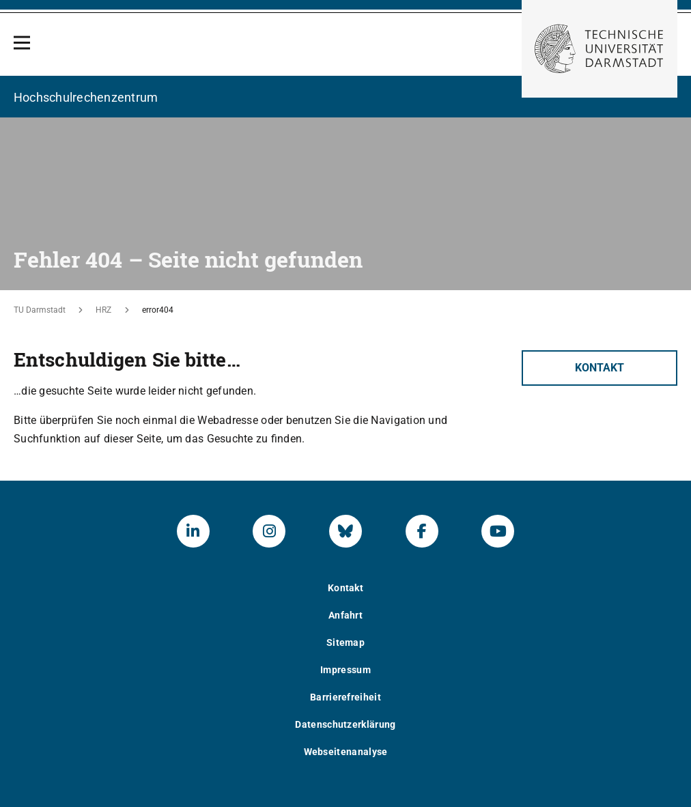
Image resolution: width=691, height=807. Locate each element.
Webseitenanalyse (346, 751)
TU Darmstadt (40, 310)
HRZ (103, 310)
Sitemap (345, 642)
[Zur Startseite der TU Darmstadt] (599, 49)
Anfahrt (345, 615)
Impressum (345, 669)
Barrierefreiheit (345, 697)
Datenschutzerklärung (345, 724)
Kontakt (599, 367)
